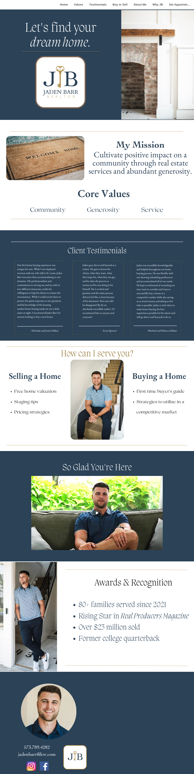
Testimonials (98, 4)
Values (78, 4)
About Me (140, 4)
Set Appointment (180, 4)
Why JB (158, 4)
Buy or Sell (120, 4)
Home (64, 4)
